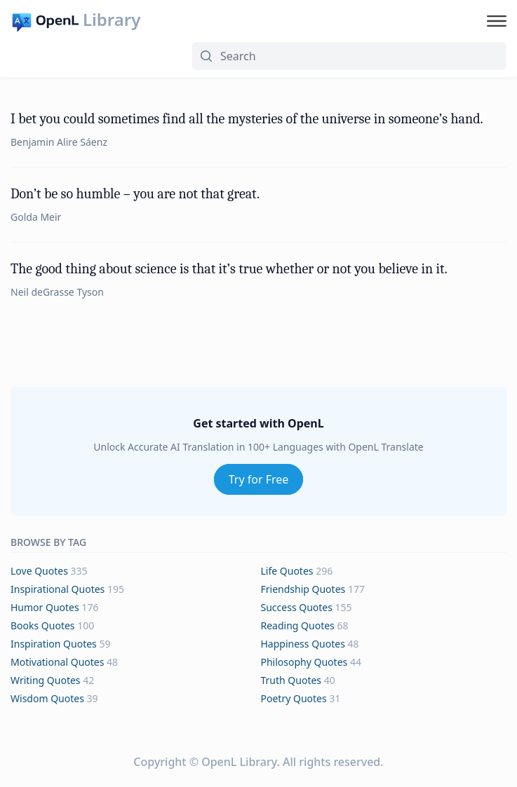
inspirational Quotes (58, 589)
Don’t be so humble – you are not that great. (135, 194)
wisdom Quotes (47, 698)
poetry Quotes (294, 698)
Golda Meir (36, 217)
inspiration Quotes (54, 643)
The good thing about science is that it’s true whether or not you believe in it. (229, 269)
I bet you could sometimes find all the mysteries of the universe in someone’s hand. (247, 119)
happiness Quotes (303, 643)
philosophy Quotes (304, 662)
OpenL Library (238, 761)
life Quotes (287, 570)
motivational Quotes (57, 662)
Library (111, 19)
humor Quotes (45, 607)
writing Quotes (46, 680)
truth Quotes (291, 680)
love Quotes (39, 570)
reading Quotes (298, 625)
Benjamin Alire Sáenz (59, 142)
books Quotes (43, 625)
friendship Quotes (303, 589)
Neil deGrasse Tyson (57, 292)
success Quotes (297, 607)
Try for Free (259, 479)
